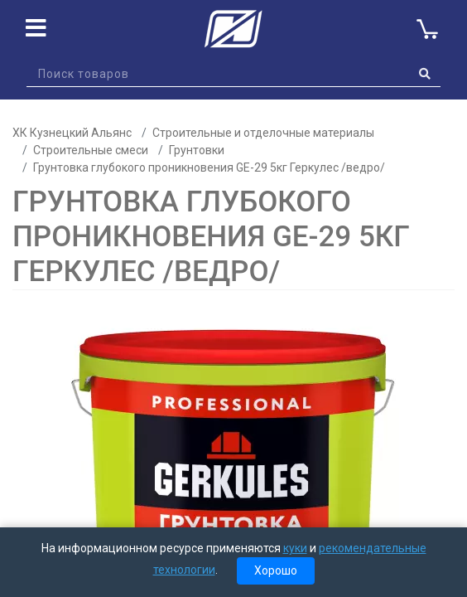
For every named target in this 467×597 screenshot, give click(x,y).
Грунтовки (196, 150)
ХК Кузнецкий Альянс (72, 132)
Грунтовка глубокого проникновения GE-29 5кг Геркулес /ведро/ (209, 167)
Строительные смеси (90, 150)
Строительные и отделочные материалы (263, 132)
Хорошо (275, 570)
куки (295, 548)
